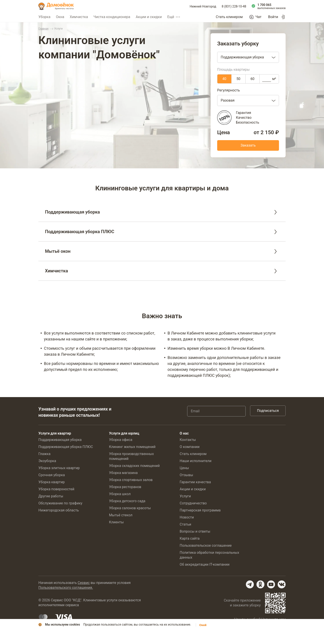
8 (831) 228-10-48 (234, 6)
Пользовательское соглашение (206, 545)
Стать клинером (229, 17)
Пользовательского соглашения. (65, 587)
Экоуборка (47, 461)
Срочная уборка (51, 475)
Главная (43, 28)
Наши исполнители (195, 461)
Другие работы (50, 496)
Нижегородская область (58, 510)
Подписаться (268, 411)
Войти (273, 17)
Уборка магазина (123, 473)
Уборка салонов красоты (130, 508)
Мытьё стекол (120, 515)
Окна (60, 17)
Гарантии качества (195, 482)
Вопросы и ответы (195, 531)
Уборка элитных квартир (59, 468)
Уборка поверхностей (56, 489)
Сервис (84, 583)
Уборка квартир (51, 482)
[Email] (216, 411)
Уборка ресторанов (125, 487)
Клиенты (116, 522)
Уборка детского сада (127, 501)
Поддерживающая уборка (60, 440)
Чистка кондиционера (111, 17)
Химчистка (79, 17)
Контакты (188, 440)
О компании (190, 447)
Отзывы (186, 475)
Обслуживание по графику (60, 503)
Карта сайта (190, 538)
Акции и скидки (149, 17)
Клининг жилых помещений (132, 447)
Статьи (185, 524)
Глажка (44, 454)
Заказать (248, 145)
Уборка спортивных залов (131, 480)
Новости (187, 517)
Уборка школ (120, 494)
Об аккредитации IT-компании (205, 564)
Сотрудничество (193, 503)
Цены (184, 468)
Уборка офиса (120, 440)
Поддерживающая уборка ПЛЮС (65, 447)
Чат (259, 17)
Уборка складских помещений (134, 466)
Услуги (185, 496)
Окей (203, 625)
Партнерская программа (200, 510)
